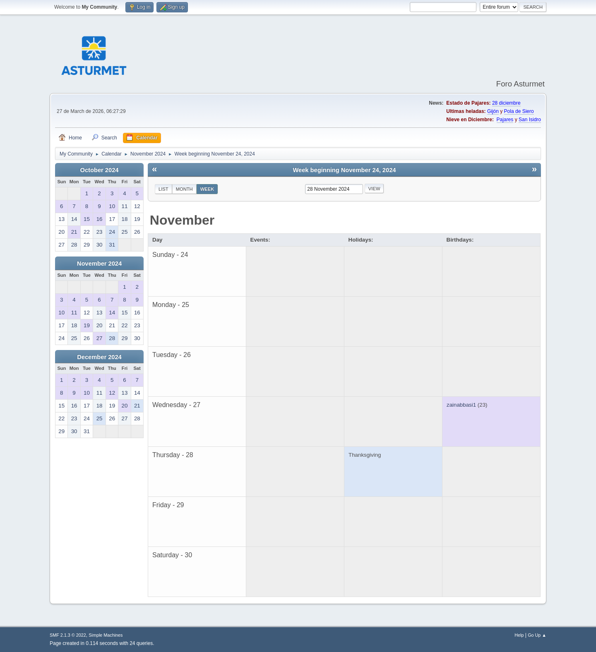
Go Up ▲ (537, 635)
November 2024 (99, 263)
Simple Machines (106, 635)
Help (519, 635)
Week (207, 189)
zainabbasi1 (461, 405)
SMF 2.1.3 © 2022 (68, 635)
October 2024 (99, 170)
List (163, 189)
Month (184, 189)
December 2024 (99, 357)
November (182, 220)
